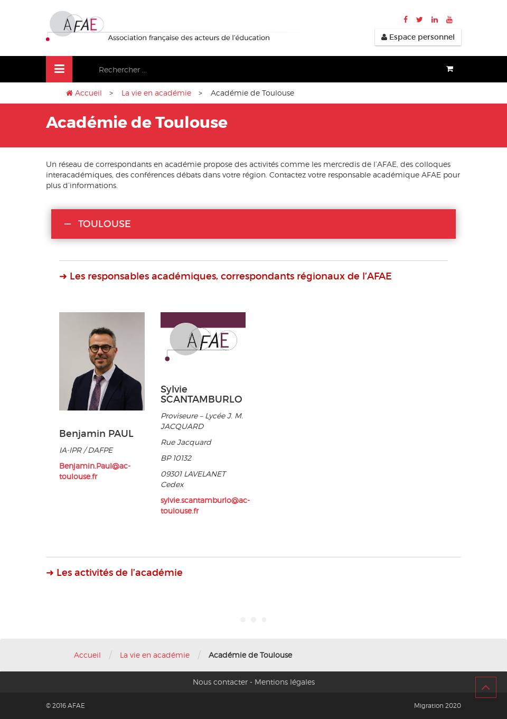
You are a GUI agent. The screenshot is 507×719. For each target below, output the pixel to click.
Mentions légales (285, 681)
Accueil (88, 92)
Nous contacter (220, 681)
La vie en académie (156, 92)
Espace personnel (418, 37)
